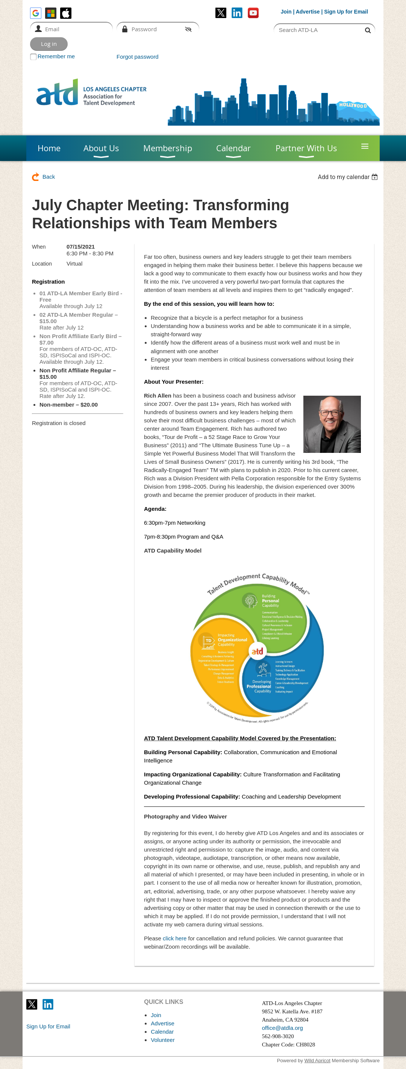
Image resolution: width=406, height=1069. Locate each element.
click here (174, 938)
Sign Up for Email (48, 1026)
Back (48, 176)
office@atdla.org (282, 1028)
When (39, 247)
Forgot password (138, 56)
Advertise (308, 12)
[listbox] (349, 177)
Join (286, 12)
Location (42, 264)
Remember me (56, 56)
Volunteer (162, 1040)
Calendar (162, 1031)
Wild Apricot (317, 1060)
